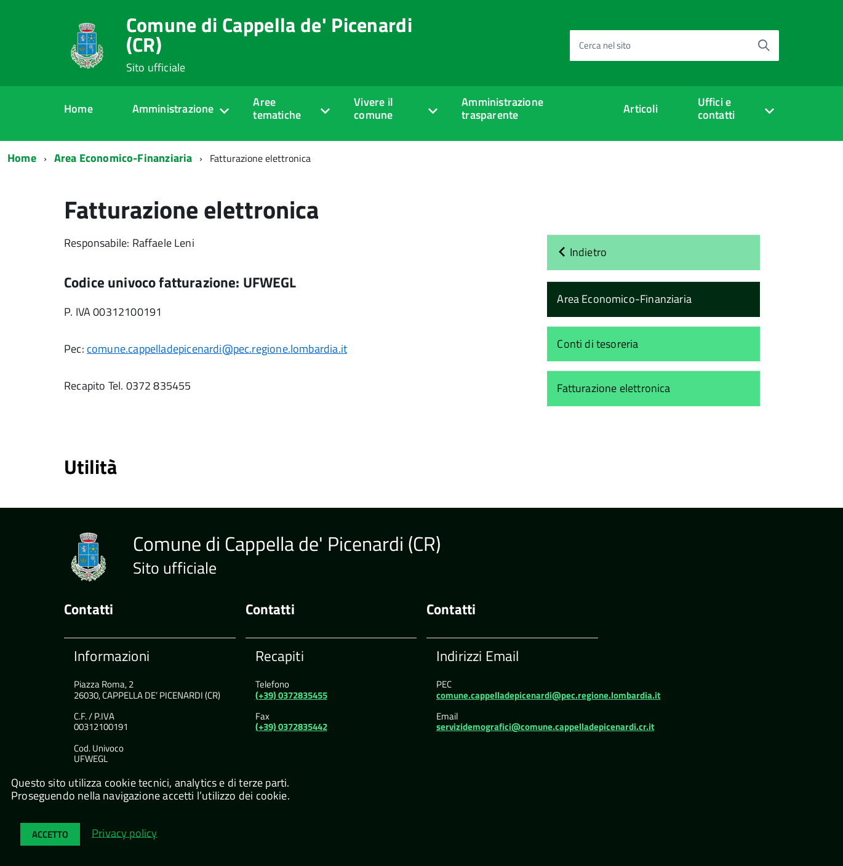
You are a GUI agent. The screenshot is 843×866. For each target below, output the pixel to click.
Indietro (582, 252)
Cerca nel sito (605, 45)
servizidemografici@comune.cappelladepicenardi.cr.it (545, 727)
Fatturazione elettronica (613, 388)
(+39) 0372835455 (291, 695)
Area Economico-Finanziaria (123, 158)
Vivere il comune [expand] (373, 108)
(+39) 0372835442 (291, 727)
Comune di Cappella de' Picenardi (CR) (269, 44)
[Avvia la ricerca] (763, 45)
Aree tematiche (277, 108)
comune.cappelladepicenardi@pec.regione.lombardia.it (217, 348)
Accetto (50, 834)
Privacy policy (125, 832)
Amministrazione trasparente (502, 108)
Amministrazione (173, 108)
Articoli (640, 108)
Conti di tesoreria (597, 343)
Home (78, 108)
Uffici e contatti (716, 108)
